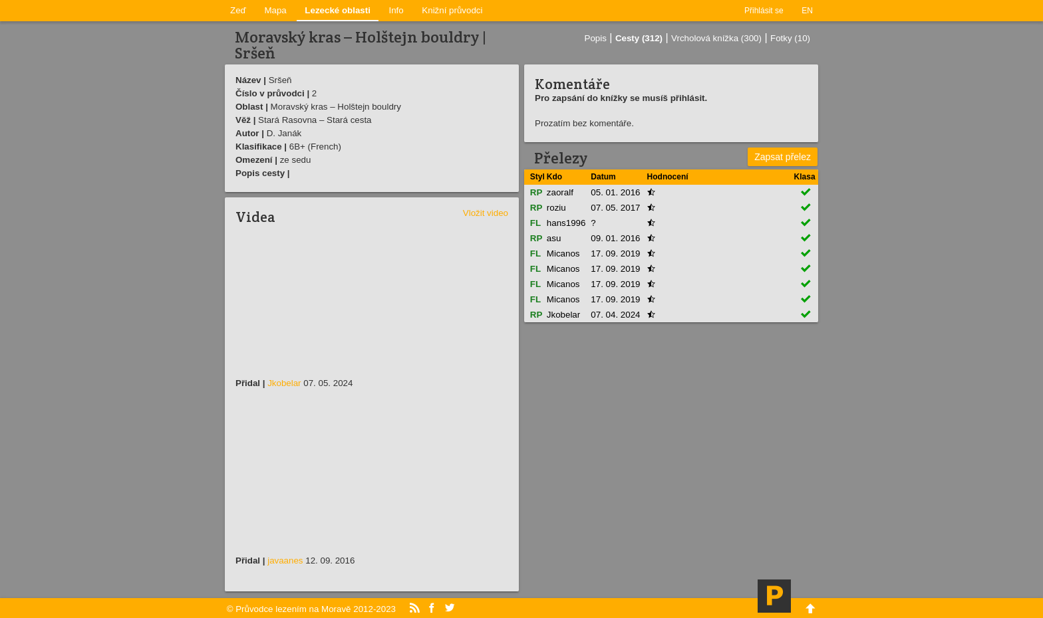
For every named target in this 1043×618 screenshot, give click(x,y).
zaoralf (560, 192)
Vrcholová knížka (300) (716, 38)
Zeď (238, 10)
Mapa (275, 10)
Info (396, 10)
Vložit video (485, 213)
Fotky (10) (790, 38)
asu (554, 238)
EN (807, 10)
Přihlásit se (764, 10)
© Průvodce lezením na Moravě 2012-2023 (311, 609)
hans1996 (566, 223)
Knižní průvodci (452, 10)
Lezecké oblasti (338, 10)
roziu (556, 208)
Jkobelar (284, 383)
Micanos (563, 253)
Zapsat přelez (782, 157)
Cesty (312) (639, 38)
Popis (596, 38)
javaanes (285, 561)
